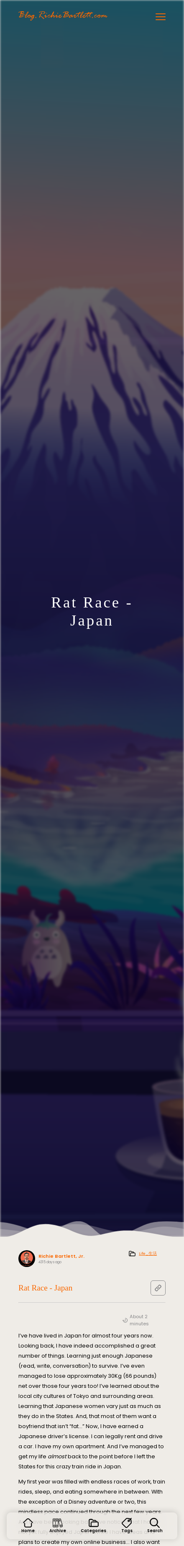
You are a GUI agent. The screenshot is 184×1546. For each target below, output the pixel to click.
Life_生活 (148, 1253)
